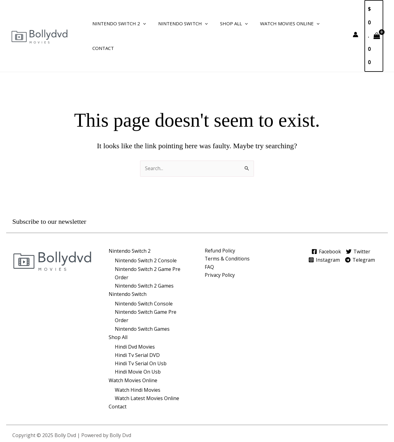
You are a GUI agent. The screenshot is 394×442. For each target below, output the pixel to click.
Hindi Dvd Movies (135, 320)
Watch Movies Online (279, 22)
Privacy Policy (220, 249)
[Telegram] (362, 233)
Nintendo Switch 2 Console (146, 234)
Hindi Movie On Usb (138, 345)
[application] (141, 22)
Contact (329, 22)
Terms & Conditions (228, 233)
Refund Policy (220, 224)
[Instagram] (323, 233)
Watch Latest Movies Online (147, 372)
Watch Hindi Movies (137, 363)
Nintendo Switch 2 (117, 22)
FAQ (209, 241)
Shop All (226, 22)
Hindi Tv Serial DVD (137, 328)
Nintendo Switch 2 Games (144, 259)
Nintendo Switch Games (142, 302)
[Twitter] (359, 225)
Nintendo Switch (178, 22)
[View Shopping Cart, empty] (372, 22)
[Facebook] (324, 225)
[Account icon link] (353, 21)
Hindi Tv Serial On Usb (141, 337)
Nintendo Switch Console (144, 277)
